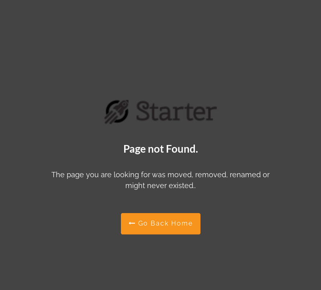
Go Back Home (161, 223)
